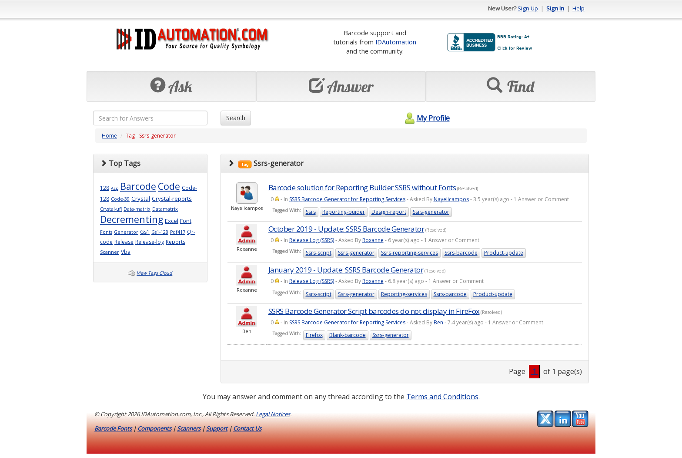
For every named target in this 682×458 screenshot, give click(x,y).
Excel (171, 221)
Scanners (189, 428)
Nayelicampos (451, 199)
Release (124, 242)
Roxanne (373, 240)
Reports (175, 242)
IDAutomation (395, 41)
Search (235, 118)
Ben (439, 322)
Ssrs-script (318, 252)
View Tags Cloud (154, 273)
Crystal (140, 198)
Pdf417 (177, 232)
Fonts (106, 232)
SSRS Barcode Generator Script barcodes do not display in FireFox (374, 311)
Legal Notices (273, 414)
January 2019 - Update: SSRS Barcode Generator (346, 270)
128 (104, 188)
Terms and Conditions (442, 396)
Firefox (314, 335)
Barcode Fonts (113, 428)
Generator (126, 232)
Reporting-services (404, 294)
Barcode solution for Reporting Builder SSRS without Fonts (362, 187)
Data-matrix (137, 209)
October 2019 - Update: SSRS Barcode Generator (346, 229)
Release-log (149, 242)
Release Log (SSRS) (311, 240)
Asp (114, 188)
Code (169, 186)
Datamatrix (165, 209)
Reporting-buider (343, 212)
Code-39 (120, 199)
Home (109, 135)
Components (154, 428)
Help (578, 8)
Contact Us (247, 428)
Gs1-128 (159, 232)
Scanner (109, 252)
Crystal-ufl (111, 209)
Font (185, 221)
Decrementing (131, 219)
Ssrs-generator (431, 212)
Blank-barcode (347, 335)
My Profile (426, 118)
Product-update (503, 252)
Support (216, 428)
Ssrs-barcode (461, 252)
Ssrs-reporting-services (409, 252)
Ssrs (311, 212)
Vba (125, 252)
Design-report (388, 212)
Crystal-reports (172, 198)
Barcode (138, 186)
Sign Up (528, 8)
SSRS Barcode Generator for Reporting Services (347, 199)
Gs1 (145, 232)
